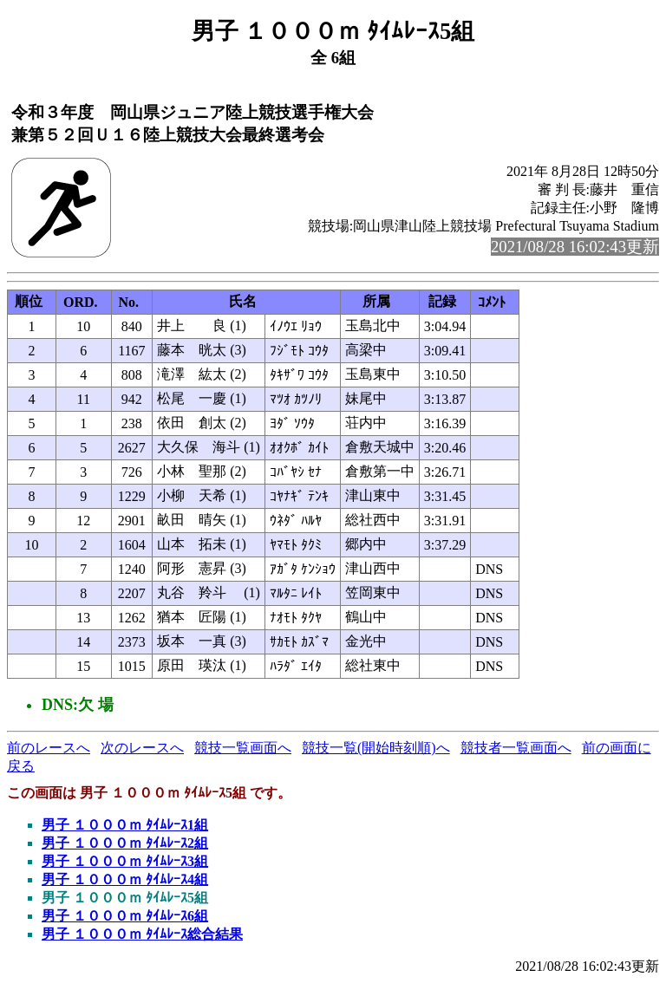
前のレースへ (48, 747)
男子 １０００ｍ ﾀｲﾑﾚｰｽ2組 (125, 843)
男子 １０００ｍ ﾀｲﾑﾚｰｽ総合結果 (142, 934)
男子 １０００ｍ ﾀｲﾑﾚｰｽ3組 (125, 861)
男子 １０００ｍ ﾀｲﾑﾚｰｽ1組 (125, 824)
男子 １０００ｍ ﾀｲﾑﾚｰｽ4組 (125, 879)
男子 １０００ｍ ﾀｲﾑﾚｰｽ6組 (125, 915)
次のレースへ (142, 747)
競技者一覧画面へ (515, 747)
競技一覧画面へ (242, 747)
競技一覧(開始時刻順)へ (376, 747)
